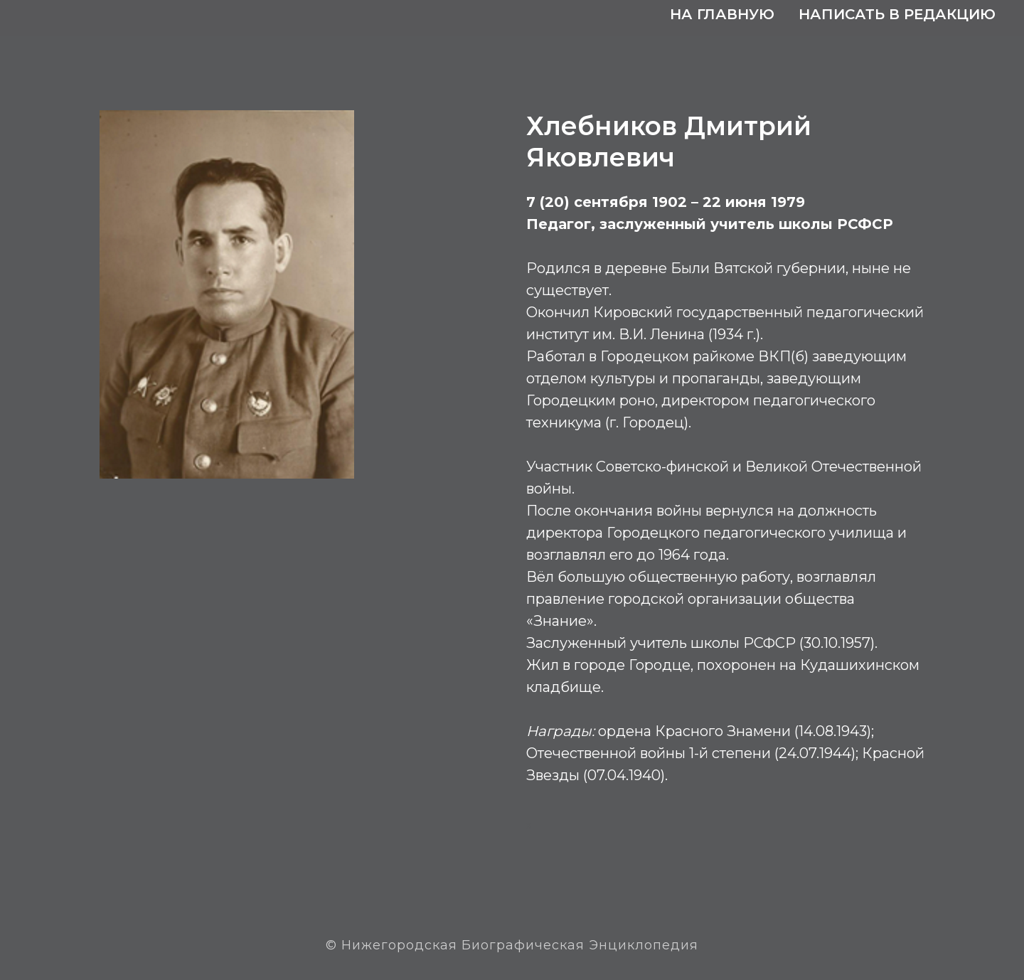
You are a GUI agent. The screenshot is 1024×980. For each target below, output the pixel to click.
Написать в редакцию (897, 14)
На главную (722, 14)
